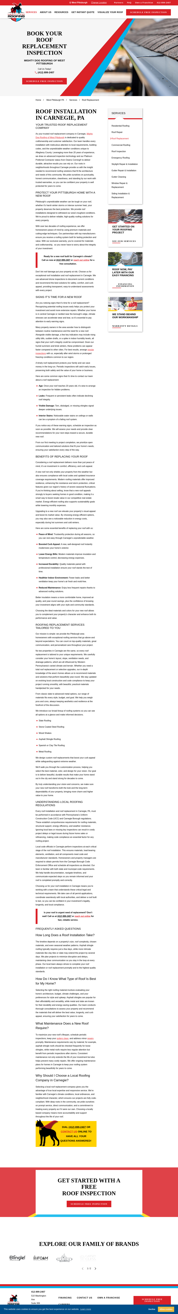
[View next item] (95, 1268)
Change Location (99, 2)
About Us (45, 12)
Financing (65, 1298)
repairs (90, 1038)
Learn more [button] (85, 1309)
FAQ (129, 3)
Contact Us (84, 1298)
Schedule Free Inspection (148, 12)
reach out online (81, 260)
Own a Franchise (144, 3)
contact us (69, 1131)
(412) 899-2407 (46, 72)
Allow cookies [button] (166, 1309)
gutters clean (62, 1038)
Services (31, 12)
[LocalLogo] (16, 12)
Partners (118, 3)
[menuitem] (31, 12)
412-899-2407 (164, 3)
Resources (61, 12)
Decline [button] (151, 1309)
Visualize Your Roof (110, 12)
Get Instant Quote (83, 12)
